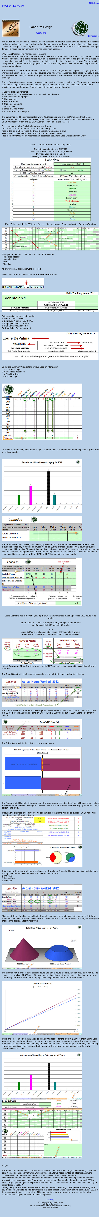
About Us (41, 32)
